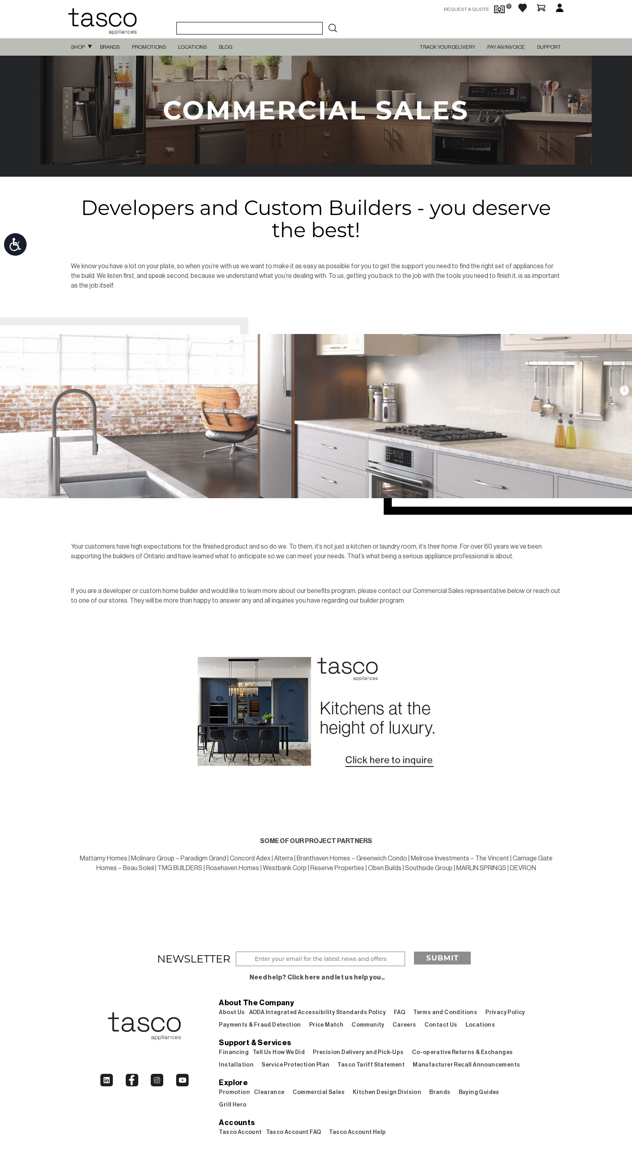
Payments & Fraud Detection (260, 1025)
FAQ (399, 1012)
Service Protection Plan (295, 1065)
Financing (234, 1052)
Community (368, 1025)
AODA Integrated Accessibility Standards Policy (317, 1012)
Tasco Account (240, 1132)
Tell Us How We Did (279, 1052)
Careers (404, 1025)
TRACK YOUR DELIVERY (447, 47)
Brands (110, 47)
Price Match (326, 1025)
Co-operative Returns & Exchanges (462, 1052)
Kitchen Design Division (387, 1092)
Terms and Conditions (445, 1012)
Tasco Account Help (357, 1132)
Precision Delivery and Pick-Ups (358, 1052)
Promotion (234, 1092)
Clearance (269, 1092)
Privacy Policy (505, 1012)
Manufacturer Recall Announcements (466, 1065)
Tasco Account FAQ (293, 1132)
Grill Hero (232, 1105)
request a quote (466, 9)
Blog (226, 47)
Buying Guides (479, 1092)
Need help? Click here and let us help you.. (317, 977)
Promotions (149, 47)
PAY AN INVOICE (506, 47)
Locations (192, 47)
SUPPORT (549, 47)
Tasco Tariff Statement (371, 1065)
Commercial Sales (319, 1092)
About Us (232, 1012)
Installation (236, 1065)
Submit (442, 958)
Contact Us (440, 1025)
